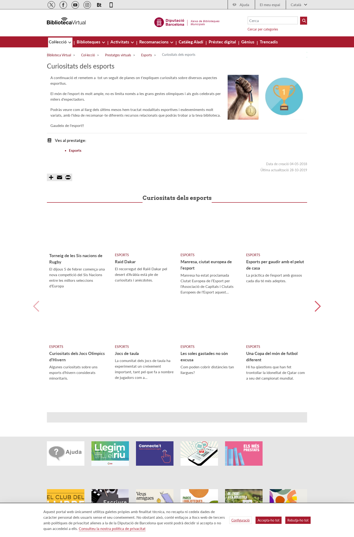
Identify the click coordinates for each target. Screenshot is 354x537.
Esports (75, 150)
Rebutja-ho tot (298, 520)
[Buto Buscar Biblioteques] (303, 21)
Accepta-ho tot (268, 520)
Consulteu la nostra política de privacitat (112, 528)
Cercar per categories (263, 29)
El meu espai (270, 4)
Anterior (36, 306)
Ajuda (244, 4)
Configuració (240, 520)
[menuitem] (58, 41)
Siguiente (318, 306)
